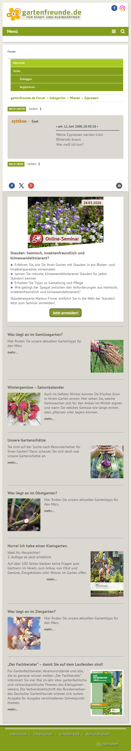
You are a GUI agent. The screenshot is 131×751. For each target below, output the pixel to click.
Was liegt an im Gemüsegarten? (35, 334)
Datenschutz (43, 734)
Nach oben (16, 164)
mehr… (13, 352)
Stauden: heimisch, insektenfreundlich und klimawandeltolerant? (47, 255)
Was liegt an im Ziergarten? (32, 611)
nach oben (110, 743)
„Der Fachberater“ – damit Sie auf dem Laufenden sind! (55, 664)
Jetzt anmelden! (65, 312)
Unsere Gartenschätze (27, 440)
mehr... (12, 709)
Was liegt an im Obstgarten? (32, 492)
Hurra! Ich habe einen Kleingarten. (38, 545)
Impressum (18, 734)
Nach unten (17, 109)
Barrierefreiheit (98, 734)
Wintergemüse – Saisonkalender (36, 387)
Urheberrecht (69, 734)
